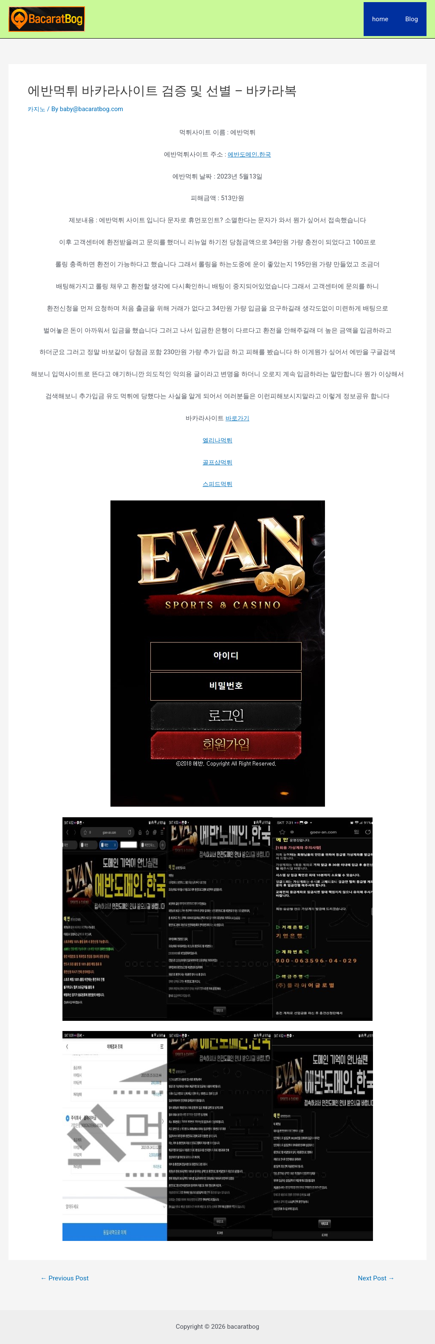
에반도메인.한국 (249, 154)
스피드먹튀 (218, 484)
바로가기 (237, 418)
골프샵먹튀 (218, 462)
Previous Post (66, 1278)
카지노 (37, 109)
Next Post (375, 1278)
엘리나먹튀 (218, 440)
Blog (413, 19)
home (387, 19)
